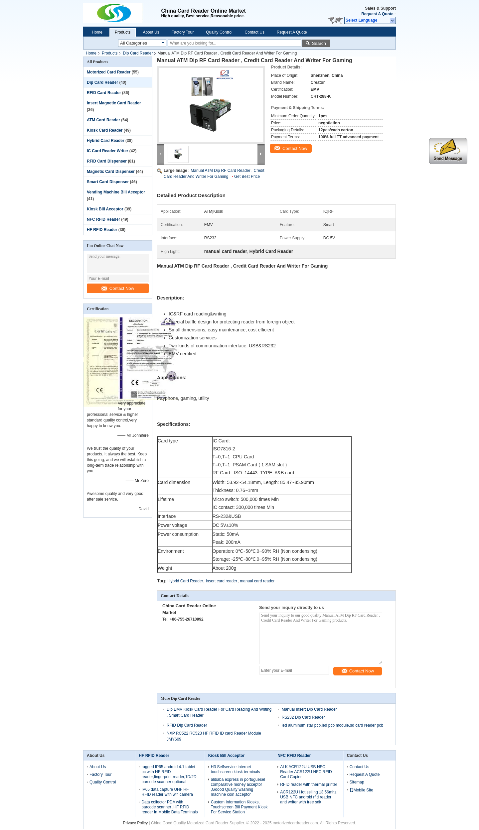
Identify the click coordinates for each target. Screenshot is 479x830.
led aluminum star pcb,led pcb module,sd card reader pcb (333, 724)
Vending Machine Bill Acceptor (116, 192)
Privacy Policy (135, 822)
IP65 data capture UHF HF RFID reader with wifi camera (167, 791)
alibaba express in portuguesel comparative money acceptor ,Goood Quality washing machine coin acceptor (238, 786)
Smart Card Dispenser (108, 181)
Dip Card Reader (138, 53)
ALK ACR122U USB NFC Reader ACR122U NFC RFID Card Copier (306, 771)
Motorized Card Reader (108, 72)
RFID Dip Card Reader (187, 724)
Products (122, 32)
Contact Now (117, 288)
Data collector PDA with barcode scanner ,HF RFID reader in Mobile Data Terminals (169, 806)
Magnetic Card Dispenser (111, 171)
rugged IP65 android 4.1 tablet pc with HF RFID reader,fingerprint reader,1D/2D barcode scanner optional (168, 773)
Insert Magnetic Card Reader (114, 103)
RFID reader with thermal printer (308, 783)
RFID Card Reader (104, 92)
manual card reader (257, 580)
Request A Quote (377, 14)
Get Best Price (247, 176)
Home (97, 32)
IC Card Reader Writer (107, 151)
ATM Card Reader (103, 120)
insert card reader (221, 580)
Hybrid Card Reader (105, 140)
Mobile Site (361, 789)
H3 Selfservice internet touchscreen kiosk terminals (235, 768)
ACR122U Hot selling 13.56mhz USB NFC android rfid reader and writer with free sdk (308, 796)
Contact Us (254, 32)
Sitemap (357, 781)
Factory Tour (183, 32)
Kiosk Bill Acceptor (105, 209)
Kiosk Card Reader (104, 130)
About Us (151, 32)
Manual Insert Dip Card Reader (309, 708)
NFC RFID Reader (103, 219)
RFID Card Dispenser (107, 161)
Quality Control (219, 32)
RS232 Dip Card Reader (303, 716)
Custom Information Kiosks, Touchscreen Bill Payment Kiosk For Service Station (239, 806)
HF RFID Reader (102, 229)
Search (319, 43)
